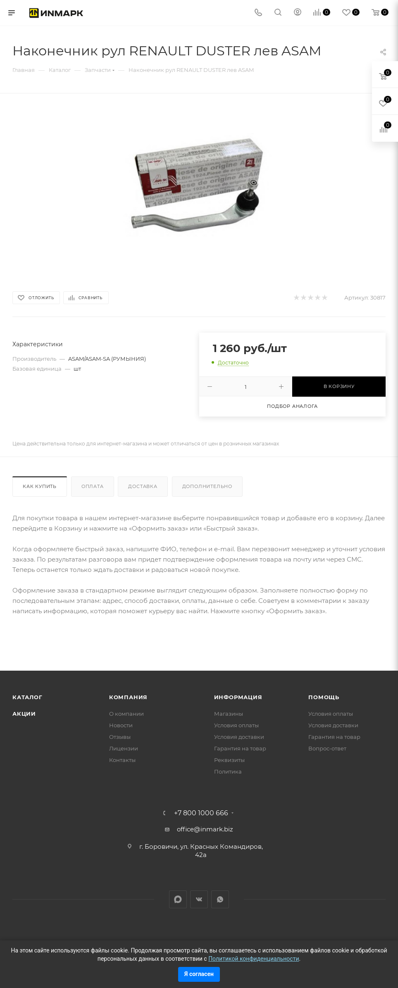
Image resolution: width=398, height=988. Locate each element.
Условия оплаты (236, 725)
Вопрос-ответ (327, 748)
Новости (121, 725)
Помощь (323, 697)
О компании (126, 713)
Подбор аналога (292, 406)
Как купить (40, 486)
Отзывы (120, 736)
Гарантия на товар (240, 748)
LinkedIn (178, 899)
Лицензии (123, 748)
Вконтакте (199, 899)
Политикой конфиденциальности (253, 958)
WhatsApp (220, 899)
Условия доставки (239, 736)
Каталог (27, 697)
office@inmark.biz (205, 829)
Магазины (228, 713)
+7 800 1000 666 (201, 813)
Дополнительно (207, 486)
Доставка (142, 486)
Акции (24, 713)
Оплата (92, 486)
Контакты (122, 760)
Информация (238, 697)
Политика (228, 771)
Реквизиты (229, 760)
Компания (128, 697)
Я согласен (199, 974)
